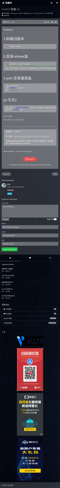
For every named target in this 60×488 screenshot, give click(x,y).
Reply (9, 193)
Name (4, 223)
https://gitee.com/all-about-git (14, 119)
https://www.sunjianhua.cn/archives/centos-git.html (31, 136)
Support (30, 159)
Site (3, 240)
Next (55, 174)
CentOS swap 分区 (8, 275)
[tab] (10, 258)
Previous (6, 174)
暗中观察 (6, 13)
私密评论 (50, 219)
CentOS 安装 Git (7, 289)
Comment (5, 203)
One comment (39, 13)
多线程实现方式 (7, 282)
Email (4, 232)
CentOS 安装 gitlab (8, 296)
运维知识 (6, 15)
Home (6, 22)
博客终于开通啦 (7, 269)
